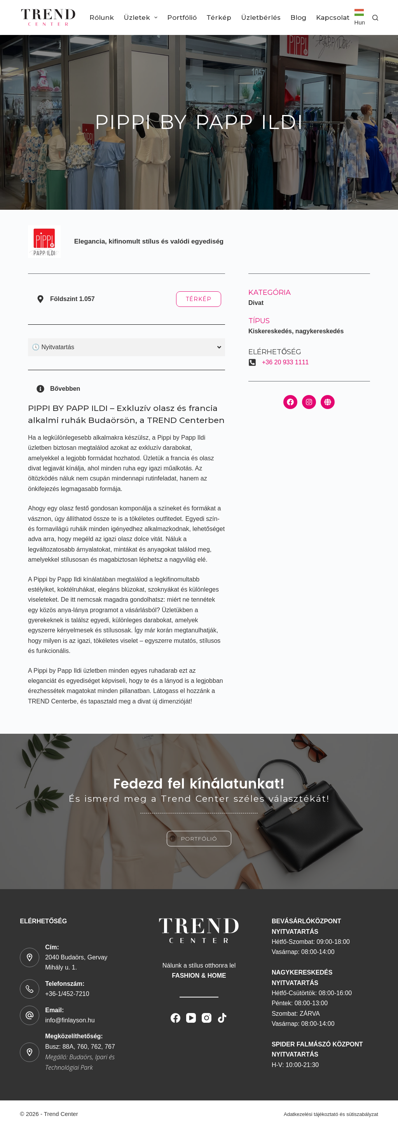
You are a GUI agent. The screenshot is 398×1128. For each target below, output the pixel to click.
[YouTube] (191, 1018)
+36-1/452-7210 (67, 993)
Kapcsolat (332, 17)
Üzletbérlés (261, 17)
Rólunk (101, 17)
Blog (298, 17)
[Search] (375, 18)
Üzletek (142, 17)
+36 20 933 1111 (285, 362)
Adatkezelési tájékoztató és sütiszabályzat (331, 1114)
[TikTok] (222, 1018)
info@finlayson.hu (69, 1020)
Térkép (218, 17)
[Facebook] (175, 1018)
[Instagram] (206, 1018)
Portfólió (182, 17)
